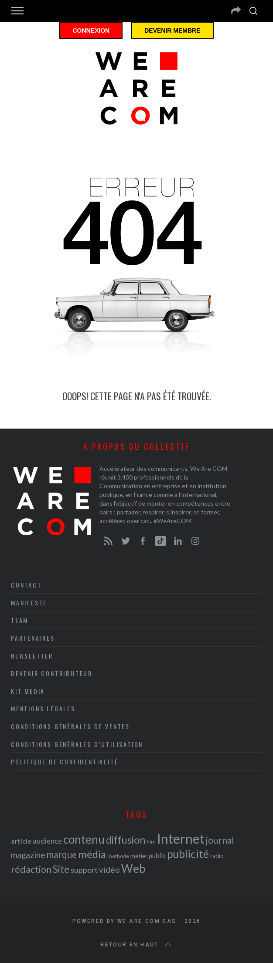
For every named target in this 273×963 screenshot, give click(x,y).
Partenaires (33, 637)
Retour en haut (136, 944)
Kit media (28, 691)
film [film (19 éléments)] (151, 841)
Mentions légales (43, 708)
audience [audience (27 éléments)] (47, 840)
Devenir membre (172, 30)
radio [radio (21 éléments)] (217, 855)
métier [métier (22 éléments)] (138, 855)
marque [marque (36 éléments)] (61, 854)
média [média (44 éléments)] (92, 854)
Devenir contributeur (51, 673)
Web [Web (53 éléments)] (133, 868)
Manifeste (29, 602)
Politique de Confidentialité (64, 761)
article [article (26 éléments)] (21, 841)
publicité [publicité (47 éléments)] (188, 854)
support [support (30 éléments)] (84, 870)
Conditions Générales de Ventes (70, 726)
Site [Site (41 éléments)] (61, 869)
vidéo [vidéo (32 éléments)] (109, 870)
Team (19, 620)
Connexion (90, 30)
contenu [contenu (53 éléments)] (84, 839)
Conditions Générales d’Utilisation (77, 744)
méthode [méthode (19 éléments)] (118, 856)
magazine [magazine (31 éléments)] (28, 855)
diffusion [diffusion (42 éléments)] (125, 840)
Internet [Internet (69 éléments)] (181, 838)
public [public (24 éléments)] (157, 855)
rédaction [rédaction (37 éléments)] (31, 869)
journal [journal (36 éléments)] (220, 840)
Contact (26, 584)
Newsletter (32, 655)
